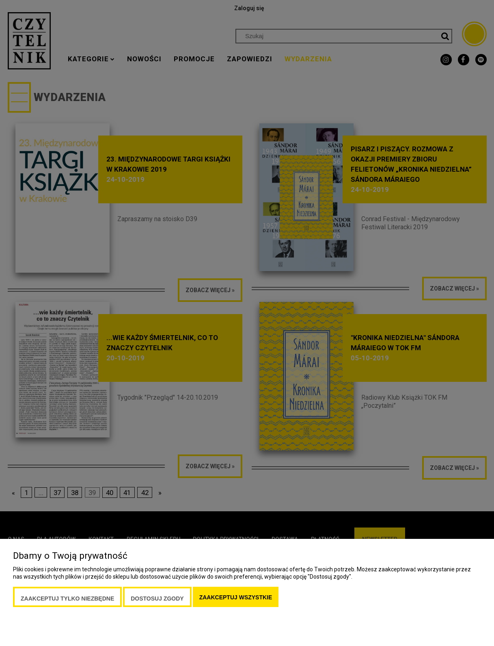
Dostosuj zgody (157, 598)
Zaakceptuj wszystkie (235, 597)
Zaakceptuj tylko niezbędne (67, 598)
